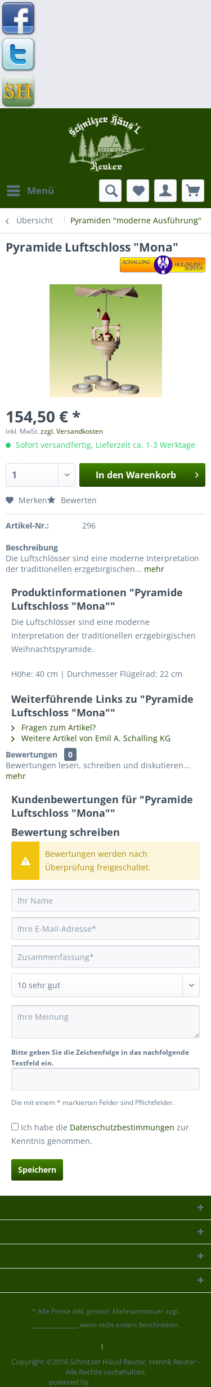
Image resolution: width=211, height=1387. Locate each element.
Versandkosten (55, 1324)
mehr (153, 568)
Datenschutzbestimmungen (122, 1127)
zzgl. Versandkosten (72, 431)
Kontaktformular (68, 1347)
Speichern (37, 1169)
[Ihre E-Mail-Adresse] (105, 928)
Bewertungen (31, 754)
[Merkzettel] (138, 190)
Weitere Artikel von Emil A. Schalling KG (90, 738)
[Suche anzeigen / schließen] (110, 190)
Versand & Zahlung (140, 1347)
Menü (30, 189)
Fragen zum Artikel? (53, 727)
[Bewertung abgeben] (105, 985)
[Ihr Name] (105, 900)
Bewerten (72, 500)
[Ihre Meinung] (105, 1021)
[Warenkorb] (193, 190)
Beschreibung (32, 547)
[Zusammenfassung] (105, 956)
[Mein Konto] (165, 190)
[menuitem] (30, 190)
